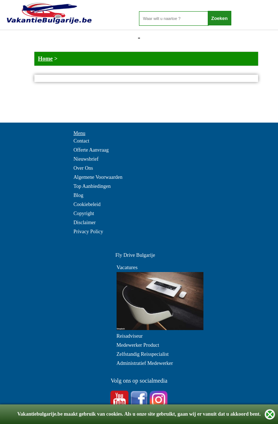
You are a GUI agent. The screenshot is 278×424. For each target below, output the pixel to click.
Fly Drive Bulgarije (135, 255)
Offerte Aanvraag (91, 150)
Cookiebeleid (87, 204)
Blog (78, 195)
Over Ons (83, 168)
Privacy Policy (88, 231)
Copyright (83, 213)
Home (45, 58)
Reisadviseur (130, 336)
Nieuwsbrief (85, 159)
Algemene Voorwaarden (97, 177)
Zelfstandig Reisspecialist (143, 354)
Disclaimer (84, 222)
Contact (81, 141)
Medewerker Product (138, 345)
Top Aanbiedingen (92, 186)
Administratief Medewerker (145, 363)
